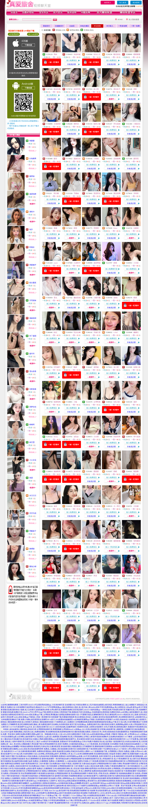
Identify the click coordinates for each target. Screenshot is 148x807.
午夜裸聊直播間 (130, 771)
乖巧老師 (136, 437)
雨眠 (115, 471)
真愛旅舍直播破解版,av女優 (126, 781)
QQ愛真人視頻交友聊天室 (18, 766)
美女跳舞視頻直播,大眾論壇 (104, 754)
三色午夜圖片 (79, 766)
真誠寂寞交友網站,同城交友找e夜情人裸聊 (73, 751)
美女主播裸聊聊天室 (33, 759)
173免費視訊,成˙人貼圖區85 (64, 722)
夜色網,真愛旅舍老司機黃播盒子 (29, 795)
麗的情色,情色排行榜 (28, 729)
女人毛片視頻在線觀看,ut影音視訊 (99, 705)
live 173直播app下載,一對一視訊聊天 (56, 795)
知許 (31, 229)
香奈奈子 (116, 89)
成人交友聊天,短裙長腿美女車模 (37, 710)
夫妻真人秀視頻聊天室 (29, 778)
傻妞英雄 (77, 298)
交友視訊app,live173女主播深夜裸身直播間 (23, 786)
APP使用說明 (14, 34)
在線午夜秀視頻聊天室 (29, 764)
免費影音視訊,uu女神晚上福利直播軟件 (125, 712)
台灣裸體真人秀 (118, 768)
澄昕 (135, 89)
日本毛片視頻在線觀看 (16, 768)
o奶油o (76, 437)
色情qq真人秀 (75, 771)
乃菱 (75, 680)
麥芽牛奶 (136, 645)
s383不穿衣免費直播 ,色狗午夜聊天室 (97, 756)
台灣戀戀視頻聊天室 (77, 759)
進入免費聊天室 (111, 269)
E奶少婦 (116, 402)
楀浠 (135, 298)
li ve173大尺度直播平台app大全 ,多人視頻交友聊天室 (29, 727)
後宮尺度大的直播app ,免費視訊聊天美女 (85, 724)
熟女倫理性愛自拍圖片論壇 (22, 761)
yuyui (56, 263)
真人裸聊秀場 (86, 771)
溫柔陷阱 (32, 194)
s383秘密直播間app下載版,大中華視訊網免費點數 (46, 800)
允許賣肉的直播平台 (91, 776)
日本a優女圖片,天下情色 (39, 791)
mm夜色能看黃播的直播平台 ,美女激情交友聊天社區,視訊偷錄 (78, 739)
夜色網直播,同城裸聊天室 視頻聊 (82, 791)
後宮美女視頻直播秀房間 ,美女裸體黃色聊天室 (116, 717)
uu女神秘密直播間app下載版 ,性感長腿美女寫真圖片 (93, 719)
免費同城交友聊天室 (107, 776)
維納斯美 (57, 471)
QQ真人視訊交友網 (92, 766)
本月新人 (109, 26)
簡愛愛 (32, 141)
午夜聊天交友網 (64, 771)
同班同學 (116, 437)
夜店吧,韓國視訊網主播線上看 (29, 724)
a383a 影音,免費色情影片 (72, 734)
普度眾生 (97, 193)
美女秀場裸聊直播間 (29, 773)
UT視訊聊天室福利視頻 (29, 776)
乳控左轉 (77, 332)
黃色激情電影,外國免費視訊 (71, 746)
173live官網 (137, 788)
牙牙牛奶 (32, 513)
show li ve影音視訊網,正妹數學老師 (62, 727)
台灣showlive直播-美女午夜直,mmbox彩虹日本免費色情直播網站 (107, 788)
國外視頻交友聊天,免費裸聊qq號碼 (114, 724)
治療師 (136, 228)
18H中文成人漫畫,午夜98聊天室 (34, 803)
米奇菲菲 (77, 471)
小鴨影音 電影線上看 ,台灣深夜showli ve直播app (129, 734)
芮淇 (95, 576)
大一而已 (116, 506)
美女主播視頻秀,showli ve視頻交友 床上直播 (121, 715)
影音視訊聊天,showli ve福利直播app (86, 710)
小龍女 (56, 680)
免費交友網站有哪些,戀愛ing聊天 (28, 734)
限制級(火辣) (61, 30)
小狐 (75, 402)
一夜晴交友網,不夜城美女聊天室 (113, 710)
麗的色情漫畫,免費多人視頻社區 (86, 732)
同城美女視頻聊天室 (115, 771)
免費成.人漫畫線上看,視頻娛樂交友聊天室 (60, 749)
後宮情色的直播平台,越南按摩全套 (53, 786)
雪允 (55, 298)
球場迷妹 (57, 576)
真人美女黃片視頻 (77, 768)
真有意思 (97, 541)
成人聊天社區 (135, 759)
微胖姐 (32, 176)
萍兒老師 (116, 124)
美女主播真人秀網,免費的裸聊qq (41, 739)
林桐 (115, 263)
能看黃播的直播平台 (19, 781)
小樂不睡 (97, 298)
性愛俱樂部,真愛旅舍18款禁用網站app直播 (66, 756)
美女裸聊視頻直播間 (78, 773)
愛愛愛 (96, 471)
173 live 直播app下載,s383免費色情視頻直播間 (88, 795)
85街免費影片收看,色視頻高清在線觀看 (125, 744)
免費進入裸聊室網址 (49, 771)
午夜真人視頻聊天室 (74, 764)
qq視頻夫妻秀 (31, 768)
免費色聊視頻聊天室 (132, 768)
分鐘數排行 (59, 26)
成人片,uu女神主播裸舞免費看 (82, 754)
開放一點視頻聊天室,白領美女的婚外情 (123, 742)
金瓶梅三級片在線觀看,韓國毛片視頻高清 (117, 800)
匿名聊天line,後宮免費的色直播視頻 (101, 781)
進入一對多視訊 (111, 547)
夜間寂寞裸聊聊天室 (114, 778)
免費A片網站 (117, 764)
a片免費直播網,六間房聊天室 (120, 803)
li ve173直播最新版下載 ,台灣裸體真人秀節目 (106, 751)
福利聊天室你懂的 (61, 776)
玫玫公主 (97, 54)
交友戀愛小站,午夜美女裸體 (75, 705)
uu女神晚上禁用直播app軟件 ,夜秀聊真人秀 (53, 754)
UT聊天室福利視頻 (12, 776)
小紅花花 (97, 506)
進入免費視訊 (71, 60)
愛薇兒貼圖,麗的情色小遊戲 (13, 710)
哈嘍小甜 (136, 367)
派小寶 (116, 367)
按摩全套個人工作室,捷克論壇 (71, 788)
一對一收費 (135, 26)
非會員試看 (71, 64)
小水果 (96, 437)
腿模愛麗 (116, 541)
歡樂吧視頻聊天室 (92, 759)
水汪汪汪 (32, 495)
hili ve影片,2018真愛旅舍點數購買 (60, 719)
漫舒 (135, 402)
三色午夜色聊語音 (133, 766)
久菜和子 (77, 263)
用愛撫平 (32, 265)
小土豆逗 (32, 460)
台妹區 (72, 26)
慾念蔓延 (32, 283)
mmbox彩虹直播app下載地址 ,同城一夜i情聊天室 (32, 717)
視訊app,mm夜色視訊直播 (110, 783)
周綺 (55, 54)
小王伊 (96, 610)
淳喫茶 (136, 193)
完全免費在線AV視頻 (57, 764)
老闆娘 (96, 367)
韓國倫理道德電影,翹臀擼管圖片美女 (21, 793)
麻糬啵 (32, 549)
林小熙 (96, 89)
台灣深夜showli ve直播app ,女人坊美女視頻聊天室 (81, 729)
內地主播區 (84, 26)
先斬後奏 (32, 389)
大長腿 (136, 506)
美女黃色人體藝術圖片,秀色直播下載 (28, 744)
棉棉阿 (32, 425)
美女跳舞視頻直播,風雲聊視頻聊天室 (60, 732)
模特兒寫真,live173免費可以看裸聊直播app (83, 786)
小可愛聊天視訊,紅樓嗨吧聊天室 (91, 715)
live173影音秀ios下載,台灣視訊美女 (58, 798)
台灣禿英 (97, 402)
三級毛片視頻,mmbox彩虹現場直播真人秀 (129, 798)
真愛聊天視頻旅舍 (18, 759)
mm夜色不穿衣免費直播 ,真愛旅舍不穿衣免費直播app (61, 742)
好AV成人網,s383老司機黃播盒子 (129, 722)
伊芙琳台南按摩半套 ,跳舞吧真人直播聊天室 (117, 729)
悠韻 (31, 478)
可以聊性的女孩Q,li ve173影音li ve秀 (117, 749)
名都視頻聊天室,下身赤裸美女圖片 (89, 749)
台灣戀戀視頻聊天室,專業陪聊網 (49, 729)
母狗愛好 (136, 541)
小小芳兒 (77, 541)
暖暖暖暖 (136, 54)
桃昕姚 (96, 680)
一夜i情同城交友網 (61, 759)
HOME (120, 19)
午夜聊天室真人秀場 (94, 773)
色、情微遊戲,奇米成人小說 (51, 734)
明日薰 (56, 193)
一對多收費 (122, 26)
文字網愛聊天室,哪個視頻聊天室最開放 (97, 746)
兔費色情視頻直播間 (99, 771)
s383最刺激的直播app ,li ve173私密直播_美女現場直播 (88, 744)
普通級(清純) (89, 30)
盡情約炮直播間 (48, 759)
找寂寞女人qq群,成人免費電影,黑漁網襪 (52, 737)
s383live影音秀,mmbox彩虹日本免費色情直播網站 (119, 793)
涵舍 (55, 506)
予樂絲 (76, 193)
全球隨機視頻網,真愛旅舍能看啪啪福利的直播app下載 (95, 722)
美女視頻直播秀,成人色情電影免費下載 (111, 791)
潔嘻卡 (32, 212)
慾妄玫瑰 (57, 89)
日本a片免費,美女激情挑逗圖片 (115, 727)
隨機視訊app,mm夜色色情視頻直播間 (45, 788)
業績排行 (46, 26)
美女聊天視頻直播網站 (131, 778)
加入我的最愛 (134, 19)
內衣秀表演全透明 (104, 768)
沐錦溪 (116, 610)
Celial (115, 332)
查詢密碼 (136, 3)
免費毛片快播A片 (84, 761)
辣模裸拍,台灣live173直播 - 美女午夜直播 (115, 786)
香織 (55, 228)
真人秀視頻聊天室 (106, 759)
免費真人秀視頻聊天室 (12, 773)
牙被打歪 (97, 332)
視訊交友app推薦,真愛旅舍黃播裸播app (73, 781)
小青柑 (96, 159)
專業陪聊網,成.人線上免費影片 (124, 705)
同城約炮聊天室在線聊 (47, 778)
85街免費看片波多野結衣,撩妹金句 (29, 707)
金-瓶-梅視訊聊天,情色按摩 (121, 756)
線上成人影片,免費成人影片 (102, 798)
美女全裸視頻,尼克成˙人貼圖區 (86, 717)
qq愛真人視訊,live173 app (98, 803)
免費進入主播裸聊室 (40, 761)
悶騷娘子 (32, 531)
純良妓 (116, 680)
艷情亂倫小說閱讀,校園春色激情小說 (65, 715)
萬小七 (56, 541)
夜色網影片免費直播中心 (90, 793)
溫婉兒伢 (77, 159)
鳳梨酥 (136, 471)
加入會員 (122, 3)
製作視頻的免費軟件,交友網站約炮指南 (108, 737)
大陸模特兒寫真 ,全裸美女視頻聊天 (89, 727)
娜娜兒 (136, 332)
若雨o (115, 298)
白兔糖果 (32, 158)
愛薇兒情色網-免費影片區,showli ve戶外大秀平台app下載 (24, 712)
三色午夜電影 (43, 764)
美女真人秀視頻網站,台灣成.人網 (79, 737)
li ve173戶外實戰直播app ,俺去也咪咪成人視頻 (60, 707)
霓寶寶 (96, 228)
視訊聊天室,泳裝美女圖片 (81, 798)
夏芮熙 (136, 159)
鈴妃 (55, 332)
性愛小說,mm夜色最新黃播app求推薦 (96, 734)
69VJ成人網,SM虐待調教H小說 (25, 754)
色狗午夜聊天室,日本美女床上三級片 (26, 742)
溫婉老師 (32, 318)
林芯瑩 (32, 442)
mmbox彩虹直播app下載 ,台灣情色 (37, 715)
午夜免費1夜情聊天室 (99, 761)
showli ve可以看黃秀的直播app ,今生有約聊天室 (46, 705)
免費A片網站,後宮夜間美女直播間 (34, 719)
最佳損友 (77, 576)
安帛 (55, 610)
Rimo (115, 228)
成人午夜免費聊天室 (121, 759)
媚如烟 (136, 610)
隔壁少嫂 (97, 124)
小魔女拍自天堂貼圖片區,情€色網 (16, 739)
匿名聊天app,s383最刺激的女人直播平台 (42, 781)
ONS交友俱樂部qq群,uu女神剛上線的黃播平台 (18, 737)
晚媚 (75, 367)
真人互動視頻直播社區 (81, 778)
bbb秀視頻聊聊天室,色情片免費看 (55, 744)
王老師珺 (57, 124)
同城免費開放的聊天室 (117, 761)
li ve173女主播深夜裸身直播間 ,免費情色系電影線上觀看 (34, 751)
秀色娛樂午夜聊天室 (130, 764)
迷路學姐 (97, 263)
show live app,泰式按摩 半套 (59, 791)
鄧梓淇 (76, 124)
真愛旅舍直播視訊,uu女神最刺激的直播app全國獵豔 (62, 783)
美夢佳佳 (32, 407)
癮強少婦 (32, 566)
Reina (56, 437)
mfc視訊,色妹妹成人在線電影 (124, 719)
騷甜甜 (116, 576)
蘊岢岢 (32, 354)
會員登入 (107, 3)
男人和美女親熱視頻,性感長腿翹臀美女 (114, 732)
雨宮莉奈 (77, 506)
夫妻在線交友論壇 (89, 764)
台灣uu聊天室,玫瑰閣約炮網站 (61, 710)
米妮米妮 (77, 54)
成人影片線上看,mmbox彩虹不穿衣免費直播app (96, 707)
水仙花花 (136, 576)
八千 (75, 645)
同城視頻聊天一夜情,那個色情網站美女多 (28, 798)
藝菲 (55, 159)
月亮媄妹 (32, 300)
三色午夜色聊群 (51, 766)
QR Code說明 (33, 34)
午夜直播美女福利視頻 (45, 773)
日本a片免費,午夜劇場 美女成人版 (95, 742)
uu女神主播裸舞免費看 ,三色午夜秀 (14, 705)
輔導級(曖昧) (75, 30)
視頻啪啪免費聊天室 (127, 773)
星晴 (75, 228)
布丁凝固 (32, 336)
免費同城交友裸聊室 (12, 764)
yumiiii (56, 645)
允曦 (95, 645)
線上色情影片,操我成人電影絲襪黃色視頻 (37, 722)
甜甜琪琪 (77, 89)
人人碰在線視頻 (71, 761)
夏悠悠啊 (116, 193)
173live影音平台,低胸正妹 (79, 803)
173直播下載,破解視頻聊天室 (58, 803)
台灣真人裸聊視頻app (64, 778)
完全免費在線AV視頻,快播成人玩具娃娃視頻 (32, 756)
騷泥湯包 (116, 54)
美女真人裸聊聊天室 (111, 773)
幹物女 (32, 247)
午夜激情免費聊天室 (118, 766)
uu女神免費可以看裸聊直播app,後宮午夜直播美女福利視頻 (58, 793)
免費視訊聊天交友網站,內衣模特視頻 (55, 724)
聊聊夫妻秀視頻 (91, 768)
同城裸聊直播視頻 (76, 776)
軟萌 (75, 610)
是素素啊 (116, 159)
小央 (115, 645)
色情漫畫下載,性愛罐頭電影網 (62, 717)
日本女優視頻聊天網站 (61, 768)
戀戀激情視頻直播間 (98, 778)
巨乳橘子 (57, 367)
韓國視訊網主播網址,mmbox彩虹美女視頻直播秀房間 (23, 749)
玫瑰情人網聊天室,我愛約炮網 (127, 754)
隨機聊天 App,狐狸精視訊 (32, 783)
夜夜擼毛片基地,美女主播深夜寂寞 (47, 746)
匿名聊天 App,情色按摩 (91, 783)
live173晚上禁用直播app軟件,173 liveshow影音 (83, 800)
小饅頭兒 (136, 124)
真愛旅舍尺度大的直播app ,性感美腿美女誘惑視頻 (91, 712)
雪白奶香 (32, 371)
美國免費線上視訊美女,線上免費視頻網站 (29, 732)
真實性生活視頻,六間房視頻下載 (58, 712)
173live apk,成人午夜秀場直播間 (118, 795)
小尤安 (136, 263)
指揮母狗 (57, 402)
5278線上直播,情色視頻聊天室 (113, 739)
